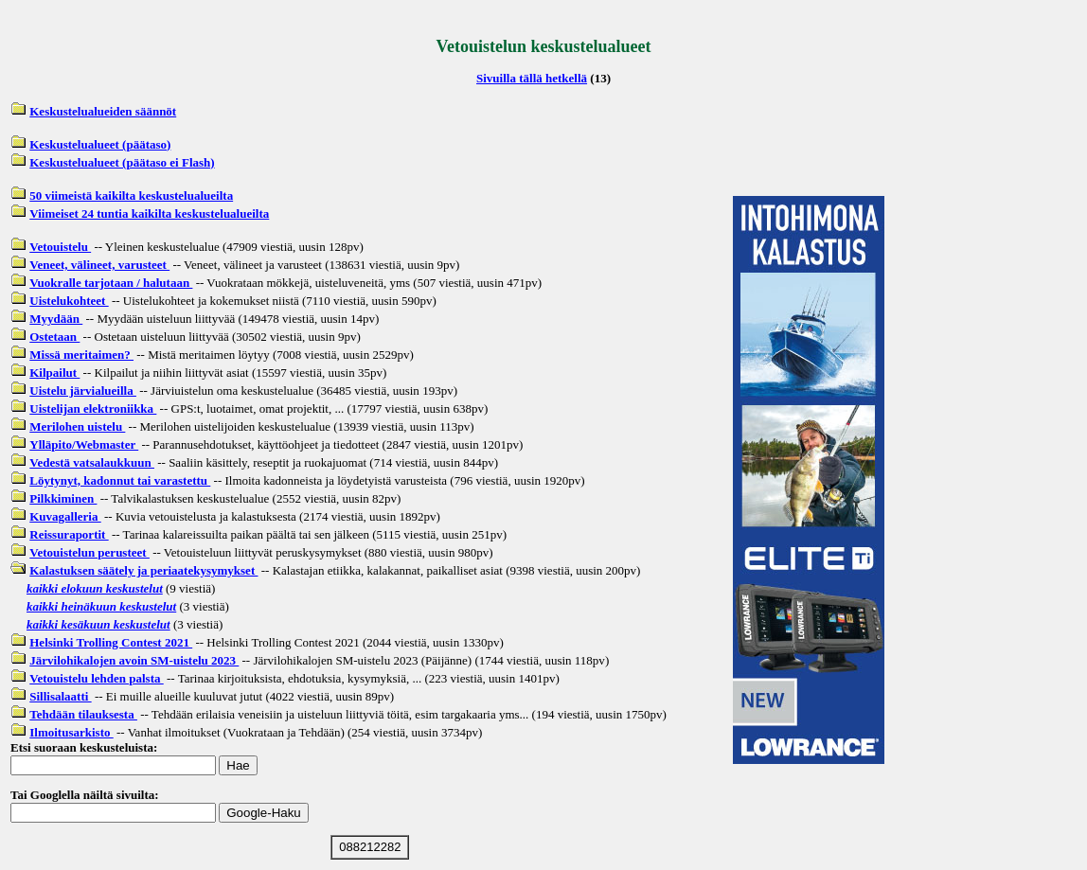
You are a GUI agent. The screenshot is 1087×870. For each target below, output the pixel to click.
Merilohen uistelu (77, 426)
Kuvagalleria (64, 516)
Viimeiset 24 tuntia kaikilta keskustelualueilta (149, 213)
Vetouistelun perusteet (89, 552)
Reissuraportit (68, 534)
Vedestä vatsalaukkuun (91, 462)
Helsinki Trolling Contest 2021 (110, 642)
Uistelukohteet (68, 300)
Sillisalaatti (60, 696)
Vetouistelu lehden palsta (96, 678)
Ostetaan (54, 336)
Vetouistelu (60, 247)
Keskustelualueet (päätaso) (99, 144)
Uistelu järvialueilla (82, 390)
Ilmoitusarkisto (71, 732)
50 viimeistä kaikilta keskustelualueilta (131, 195)
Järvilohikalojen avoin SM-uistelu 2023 (134, 660)
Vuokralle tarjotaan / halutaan (110, 282)
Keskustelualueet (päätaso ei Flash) (121, 162)
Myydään (55, 318)
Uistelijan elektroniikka (92, 408)
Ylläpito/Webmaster (83, 444)
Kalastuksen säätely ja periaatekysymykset (143, 570)
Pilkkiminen (63, 498)
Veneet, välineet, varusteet (99, 264)
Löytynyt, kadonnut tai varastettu (119, 480)
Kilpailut (54, 372)
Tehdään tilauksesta (83, 714)
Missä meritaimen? (81, 354)
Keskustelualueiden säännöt (102, 111)
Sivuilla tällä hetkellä (531, 78)
